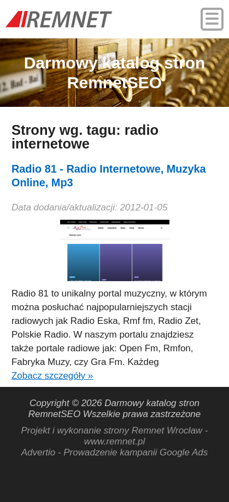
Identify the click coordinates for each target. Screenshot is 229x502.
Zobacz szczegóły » (52, 375)
